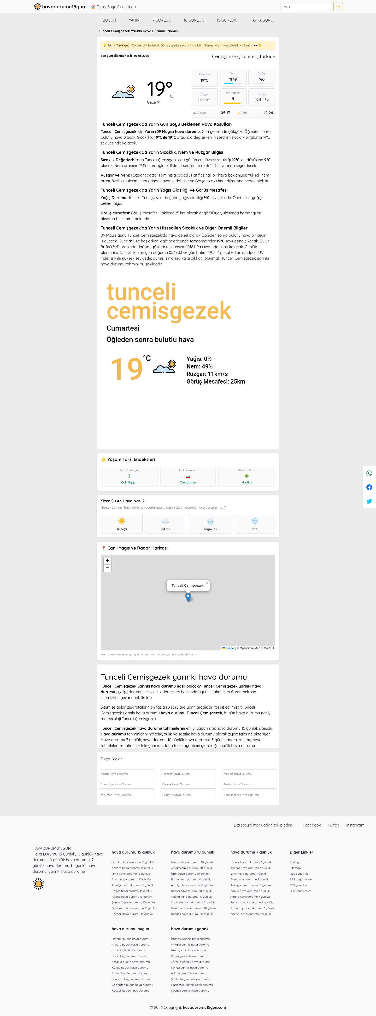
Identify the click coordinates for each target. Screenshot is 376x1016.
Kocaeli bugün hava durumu (130, 990)
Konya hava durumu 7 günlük (250, 891)
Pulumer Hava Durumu (116, 795)
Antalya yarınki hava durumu (190, 962)
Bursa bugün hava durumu (129, 956)
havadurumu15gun (59, 6)
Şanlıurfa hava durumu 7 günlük (251, 902)
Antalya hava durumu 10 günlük (192, 885)
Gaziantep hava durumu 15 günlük (134, 908)
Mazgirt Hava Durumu (176, 773)
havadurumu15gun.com (204, 1007)
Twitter (334, 825)
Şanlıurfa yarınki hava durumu (191, 979)
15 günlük (227, 20)
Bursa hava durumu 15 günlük (131, 879)
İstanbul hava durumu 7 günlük (250, 862)
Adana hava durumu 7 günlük (250, 896)
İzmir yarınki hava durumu (188, 950)
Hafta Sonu (261, 20)
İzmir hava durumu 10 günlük (190, 873)
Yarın (134, 20)
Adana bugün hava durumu (130, 973)
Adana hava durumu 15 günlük (132, 896)
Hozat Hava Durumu (114, 773)
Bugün (109, 20)
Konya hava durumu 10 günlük (191, 891)
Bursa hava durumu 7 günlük (249, 879)
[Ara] (307, 6)
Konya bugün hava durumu (130, 967)
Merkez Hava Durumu (238, 773)
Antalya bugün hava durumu (131, 962)
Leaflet (228, 648)
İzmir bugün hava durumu (129, 950)
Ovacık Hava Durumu (176, 784)
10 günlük (194, 20)
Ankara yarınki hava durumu (190, 944)
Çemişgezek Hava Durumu (241, 795)
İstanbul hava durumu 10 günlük (192, 862)
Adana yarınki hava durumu (189, 973)
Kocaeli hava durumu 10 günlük (192, 914)
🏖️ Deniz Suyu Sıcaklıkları (113, 6)
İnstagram (355, 825)
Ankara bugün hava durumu (130, 944)
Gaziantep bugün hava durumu (132, 985)
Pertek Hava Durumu (237, 784)
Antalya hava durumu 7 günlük (250, 885)
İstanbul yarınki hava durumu (190, 939)
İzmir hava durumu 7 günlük (248, 873)
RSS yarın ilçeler (300, 891)
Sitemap (295, 868)
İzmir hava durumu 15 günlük (131, 873)
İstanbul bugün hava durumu (131, 939)
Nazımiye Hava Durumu (116, 784)
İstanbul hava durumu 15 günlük (133, 862)
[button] (188, 598)
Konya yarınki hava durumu (189, 967)
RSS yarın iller (299, 885)
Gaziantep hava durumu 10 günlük (194, 908)
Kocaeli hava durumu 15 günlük (132, 914)
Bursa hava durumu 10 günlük (191, 879)
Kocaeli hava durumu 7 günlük (250, 914)
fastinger (296, 862)
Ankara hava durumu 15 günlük (132, 868)
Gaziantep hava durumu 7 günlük (252, 908)
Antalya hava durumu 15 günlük (133, 885)
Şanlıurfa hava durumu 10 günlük (193, 902)
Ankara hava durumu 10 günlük (192, 868)
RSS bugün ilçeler (301, 879)
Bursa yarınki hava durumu (189, 956)
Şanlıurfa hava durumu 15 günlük (133, 902)
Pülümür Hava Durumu (177, 795)
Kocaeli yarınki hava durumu (190, 990)
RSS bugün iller (300, 873)
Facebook (312, 825)
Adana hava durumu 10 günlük (191, 896)
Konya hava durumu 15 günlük (132, 891)
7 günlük (162, 20)
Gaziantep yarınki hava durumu (192, 985)
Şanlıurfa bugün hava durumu (131, 979)
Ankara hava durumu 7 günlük (250, 868)
